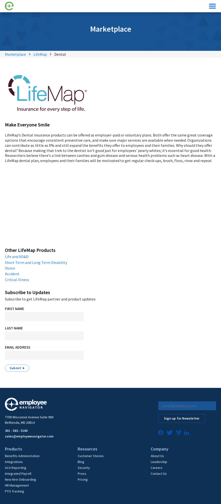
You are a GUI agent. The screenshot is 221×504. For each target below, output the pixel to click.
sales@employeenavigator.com (29, 436)
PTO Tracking (14, 491)
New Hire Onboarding (20, 479)
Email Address (17, 347)
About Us (157, 456)
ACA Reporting (15, 467)
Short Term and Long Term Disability (36, 262)
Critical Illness (17, 279)
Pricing (83, 479)
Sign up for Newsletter (181, 418)
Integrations (14, 462)
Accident (12, 274)
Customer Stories (91, 456)
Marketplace (15, 54)
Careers (156, 467)
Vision (10, 268)
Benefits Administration (22, 456)
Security (84, 467)
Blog (81, 462)
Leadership (159, 462)
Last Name (14, 328)
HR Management (17, 485)
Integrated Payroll (18, 473)
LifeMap (40, 54)
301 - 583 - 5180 (16, 430)
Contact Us (159, 473)
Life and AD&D (17, 256)
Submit (15, 368)
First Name (14, 309)
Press (82, 473)
